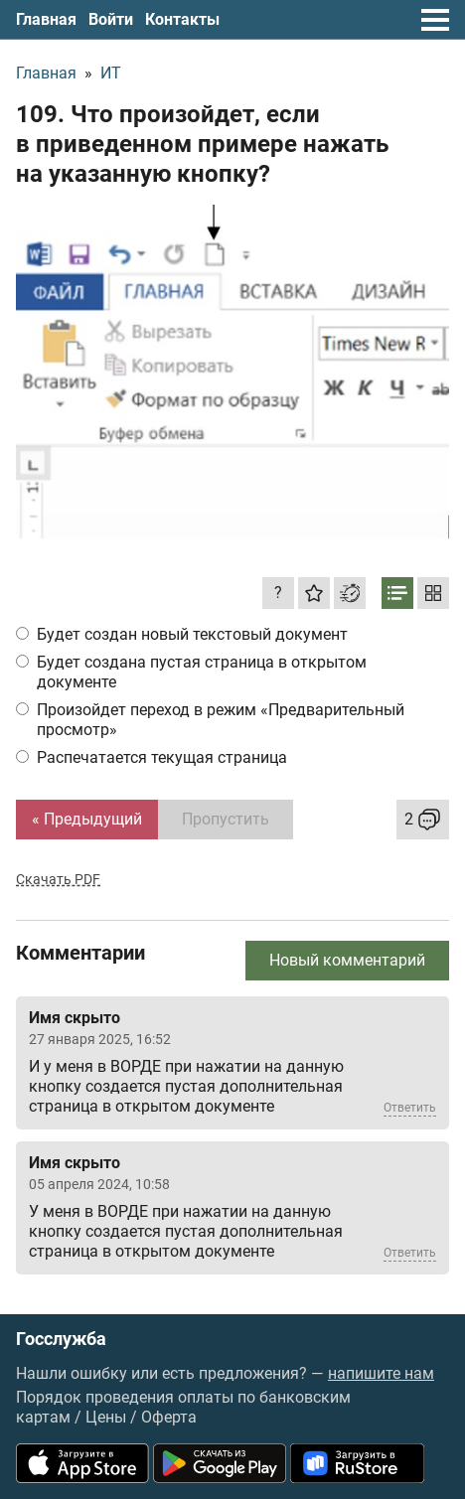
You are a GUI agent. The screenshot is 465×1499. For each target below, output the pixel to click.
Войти (110, 19)
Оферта (169, 1417)
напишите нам (381, 1373)
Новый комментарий (347, 960)
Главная (46, 19)
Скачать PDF (58, 879)
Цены (105, 1417)
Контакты (182, 19)
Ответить (410, 1108)
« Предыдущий (87, 819)
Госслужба (61, 1339)
